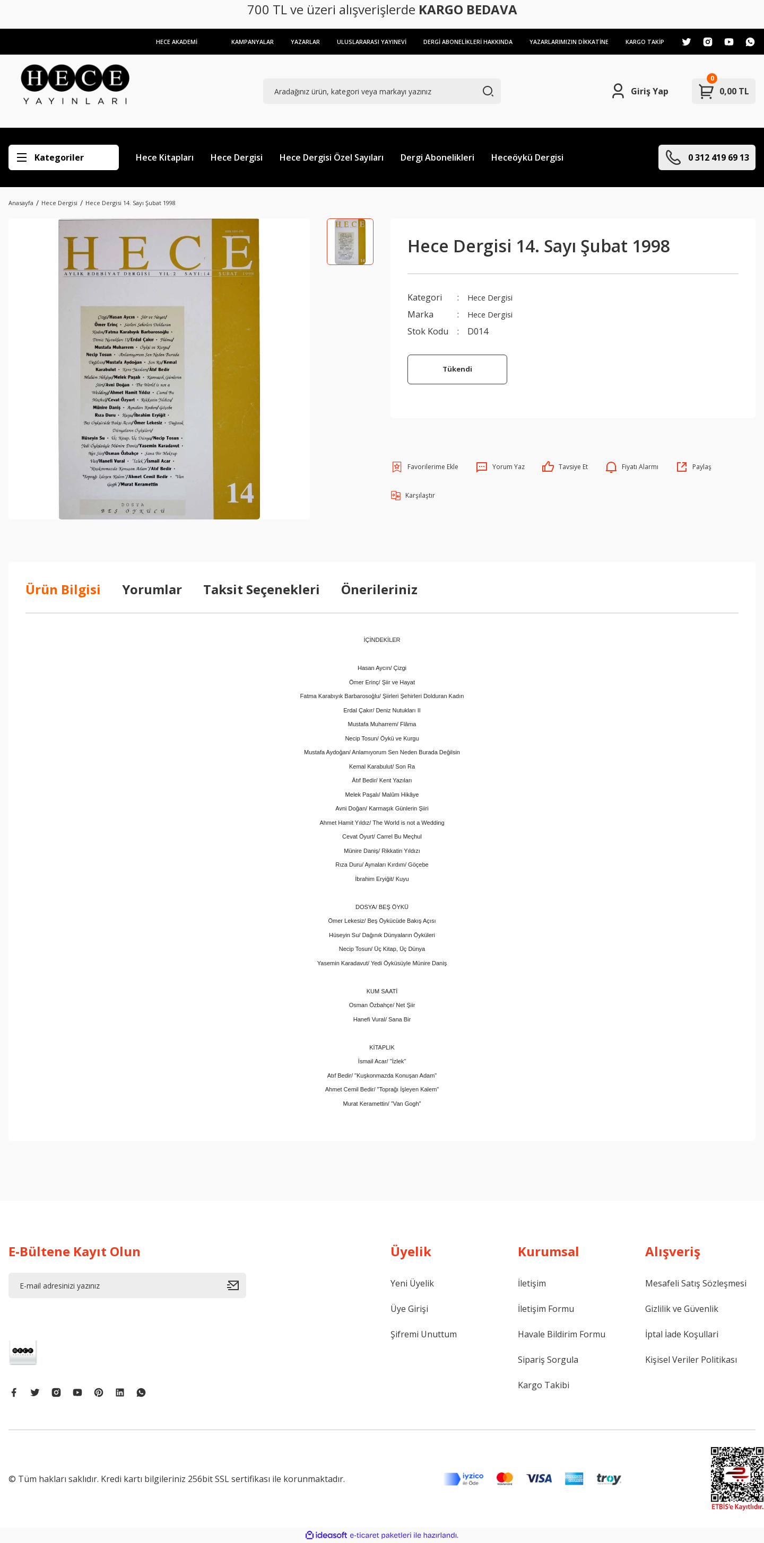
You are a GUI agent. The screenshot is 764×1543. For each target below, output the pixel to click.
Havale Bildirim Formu (561, 1334)
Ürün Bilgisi (63, 589)
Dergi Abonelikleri (437, 157)
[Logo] (75, 91)
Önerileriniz (379, 589)
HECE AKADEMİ (153, 41)
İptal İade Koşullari (681, 1334)
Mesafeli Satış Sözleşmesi (695, 1283)
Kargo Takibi (543, 1385)
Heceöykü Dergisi (527, 157)
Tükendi (457, 369)
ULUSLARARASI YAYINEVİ (355, 41)
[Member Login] (639, 91)
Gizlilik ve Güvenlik (681, 1309)
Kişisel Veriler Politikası (691, 1359)
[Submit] (236, 1285)
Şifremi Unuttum (423, 1334)
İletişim (532, 1283)
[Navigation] (63, 157)
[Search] (382, 91)
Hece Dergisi (237, 157)
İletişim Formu (546, 1309)
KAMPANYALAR (231, 41)
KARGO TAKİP (643, 41)
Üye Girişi (409, 1309)
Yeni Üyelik (412, 1283)
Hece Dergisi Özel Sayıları (332, 157)
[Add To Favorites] (424, 467)
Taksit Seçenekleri (261, 589)
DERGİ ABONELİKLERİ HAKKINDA (456, 41)
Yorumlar (152, 589)
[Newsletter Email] (127, 1285)
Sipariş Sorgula (548, 1359)
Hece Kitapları (165, 157)
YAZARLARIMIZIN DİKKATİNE (563, 41)
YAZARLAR (286, 41)
